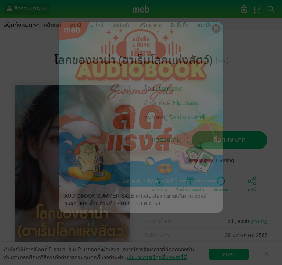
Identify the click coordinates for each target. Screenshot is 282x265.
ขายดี (76, 25)
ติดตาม (221, 184)
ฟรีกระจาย (151, 25)
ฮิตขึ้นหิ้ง (179, 25)
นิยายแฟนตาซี (187, 117)
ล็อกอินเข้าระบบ (26, 8)
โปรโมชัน (121, 25)
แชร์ (251, 184)
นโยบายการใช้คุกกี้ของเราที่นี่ (157, 257)
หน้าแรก (52, 25)
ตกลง (229, 254)
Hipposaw (169, 88)
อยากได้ (159, 184)
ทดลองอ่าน (166, 140)
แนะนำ (204, 25)
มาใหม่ (97, 25)
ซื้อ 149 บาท (230, 140)
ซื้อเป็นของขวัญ (190, 184)
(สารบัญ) (258, 221)
